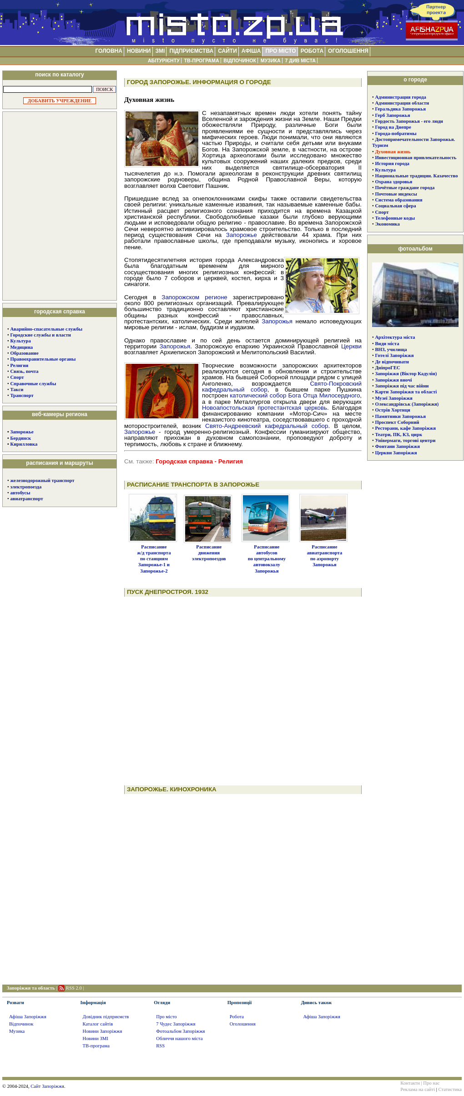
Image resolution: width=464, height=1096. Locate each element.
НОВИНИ (139, 51)
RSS (160, 1045)
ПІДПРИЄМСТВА (191, 51)
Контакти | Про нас (419, 1083)
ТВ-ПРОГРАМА (201, 60)
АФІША (251, 51)
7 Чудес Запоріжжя (175, 1023)
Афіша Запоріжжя (27, 1016)
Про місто (166, 1016)
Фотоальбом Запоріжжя (180, 1031)
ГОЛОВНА (108, 51)
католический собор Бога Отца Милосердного (295, 395)
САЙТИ (227, 51)
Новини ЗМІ (95, 1038)
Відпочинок (21, 1023)
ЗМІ (160, 51)
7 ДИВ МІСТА (300, 60)
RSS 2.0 (74, 987)
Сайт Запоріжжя (47, 1086)
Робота (237, 1016)
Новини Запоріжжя (102, 1031)
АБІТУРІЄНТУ (164, 60)
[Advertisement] (59, 205)
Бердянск (20, 438)
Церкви (351, 346)
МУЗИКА (271, 60)
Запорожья (277, 321)
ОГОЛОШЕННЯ (348, 51)
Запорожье (21, 431)
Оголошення (243, 1023)
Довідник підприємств (106, 1016)
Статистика (450, 1089)
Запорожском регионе (194, 297)
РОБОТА (312, 51)
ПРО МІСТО (280, 51)
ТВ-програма (96, 1045)
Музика (17, 1031)
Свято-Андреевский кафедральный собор (266, 425)
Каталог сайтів (98, 1023)
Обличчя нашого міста (179, 1038)
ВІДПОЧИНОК (239, 60)
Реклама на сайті (417, 1089)
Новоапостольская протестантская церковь (264, 407)
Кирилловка (23, 444)
